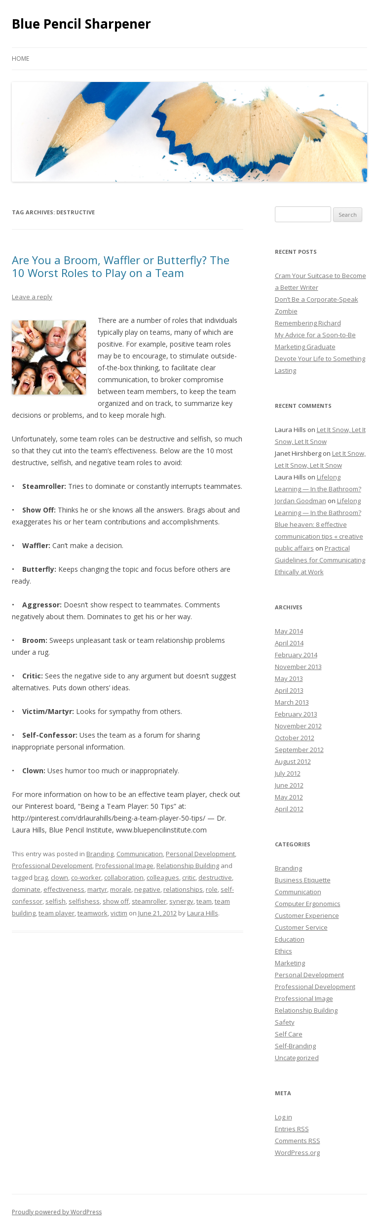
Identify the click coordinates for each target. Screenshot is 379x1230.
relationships (183, 889)
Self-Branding (295, 1045)
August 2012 (293, 761)
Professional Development (52, 865)
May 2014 (289, 631)
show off (116, 901)
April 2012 (289, 808)
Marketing (290, 962)
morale (120, 889)
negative (147, 889)
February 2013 (296, 714)
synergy (181, 901)
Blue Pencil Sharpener (81, 24)
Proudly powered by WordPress (57, 1212)
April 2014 (289, 642)
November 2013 (298, 666)
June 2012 (289, 785)
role (212, 889)
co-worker (86, 877)
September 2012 (299, 749)
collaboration (124, 877)
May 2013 (289, 678)
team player (56, 913)
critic (188, 877)
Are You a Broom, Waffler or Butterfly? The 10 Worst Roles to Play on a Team (120, 266)
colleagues (163, 877)
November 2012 (298, 725)
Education (289, 939)
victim (119, 913)
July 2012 (288, 773)
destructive (215, 877)
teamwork (92, 913)
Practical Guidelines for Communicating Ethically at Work (320, 560)
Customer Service (301, 927)
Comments (297, 1140)
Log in (283, 1116)
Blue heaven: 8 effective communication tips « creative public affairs (319, 536)
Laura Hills (202, 913)
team (204, 901)
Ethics (283, 951)
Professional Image (124, 865)
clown (59, 877)
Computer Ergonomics (308, 903)
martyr (97, 889)
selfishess (84, 901)
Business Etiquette (303, 879)
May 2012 (289, 797)
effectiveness (63, 889)
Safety (285, 1022)
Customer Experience (307, 915)
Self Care (289, 1034)
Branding (100, 853)
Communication (139, 853)
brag (41, 877)
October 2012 (294, 737)
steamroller (149, 901)
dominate (26, 889)
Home (20, 58)
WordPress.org (297, 1152)
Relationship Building (187, 865)
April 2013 (289, 690)
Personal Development (200, 853)
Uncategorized (297, 1057)
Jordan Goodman (300, 500)
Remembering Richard (308, 322)
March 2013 (292, 702)
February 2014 (296, 654)
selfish (55, 901)
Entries (292, 1128)
